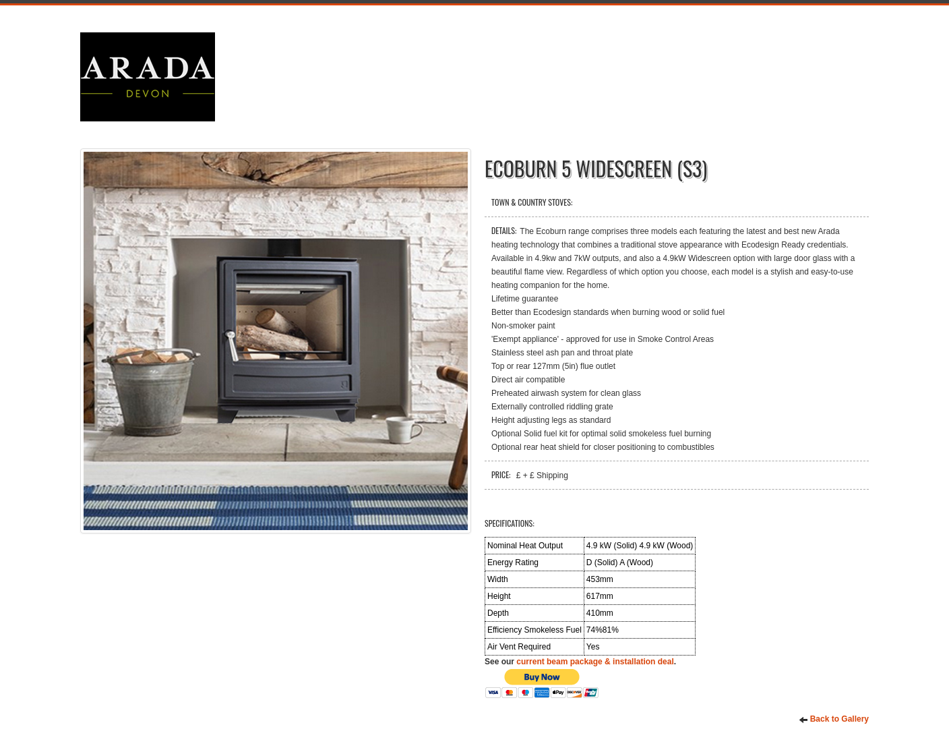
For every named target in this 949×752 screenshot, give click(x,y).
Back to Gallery (834, 719)
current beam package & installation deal (594, 661)
